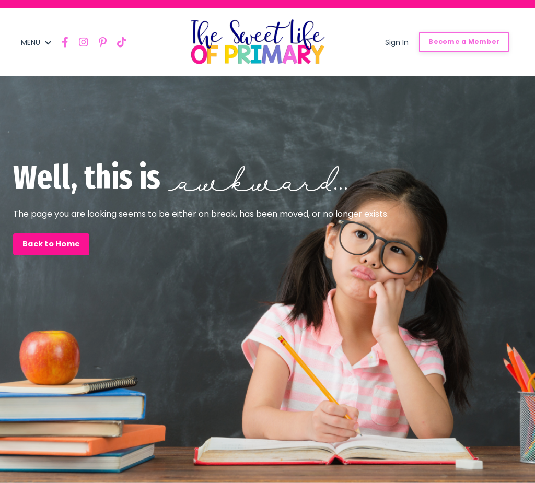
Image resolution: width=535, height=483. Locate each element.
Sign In (397, 42)
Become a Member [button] (463, 41)
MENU (36, 42)
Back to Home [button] (51, 244)
